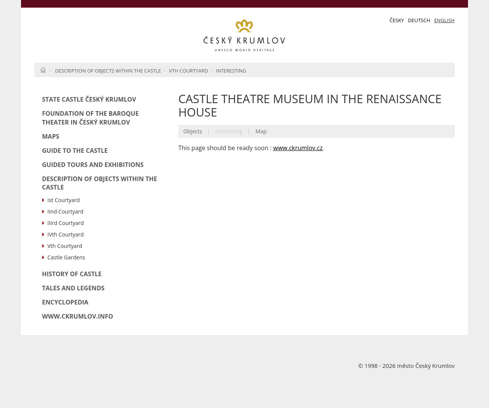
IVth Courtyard (65, 234)
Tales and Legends (73, 288)
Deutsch (419, 20)
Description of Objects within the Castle (108, 70)
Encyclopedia (65, 302)
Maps (50, 136)
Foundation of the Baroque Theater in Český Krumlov (90, 117)
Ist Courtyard (63, 200)
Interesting (231, 70)
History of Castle (72, 274)
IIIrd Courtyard (65, 223)
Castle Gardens (66, 257)
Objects (192, 131)
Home (43, 70)
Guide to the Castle (75, 150)
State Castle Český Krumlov (89, 99)
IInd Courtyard (65, 211)
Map (261, 131)
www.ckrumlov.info (77, 316)
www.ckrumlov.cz (298, 148)
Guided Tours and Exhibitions (93, 164)
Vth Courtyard (188, 70)
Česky (397, 20)
